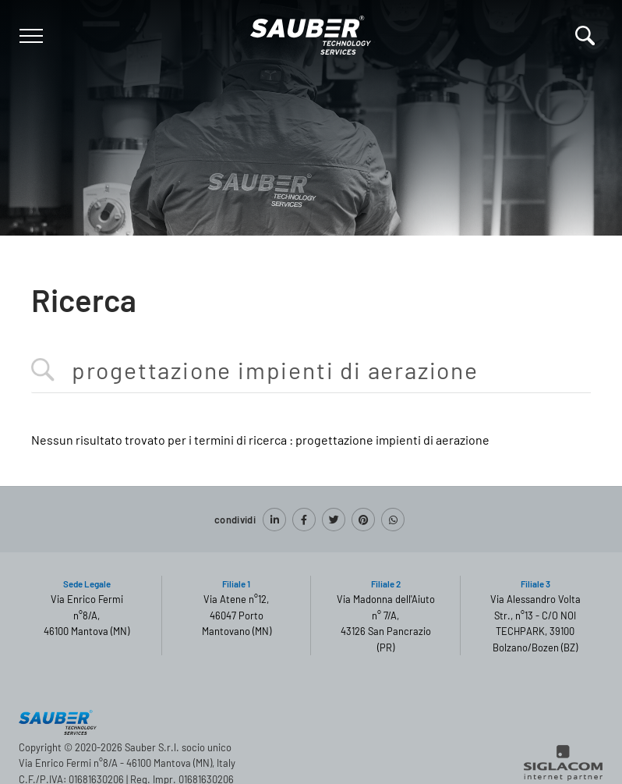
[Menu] (29, 36)
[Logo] (310, 32)
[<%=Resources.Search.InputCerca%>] (311, 371)
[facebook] (304, 519)
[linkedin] (274, 519)
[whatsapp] (393, 519)
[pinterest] (363, 519)
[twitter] (333, 519)
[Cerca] (585, 35)
